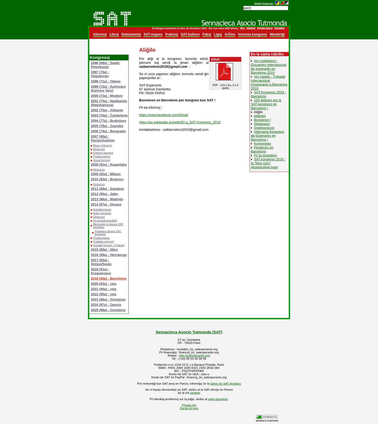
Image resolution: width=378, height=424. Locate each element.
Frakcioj (171, 34)
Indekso (250, 28)
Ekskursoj (99, 149)
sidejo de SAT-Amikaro (225, 383)
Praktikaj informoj (103, 241)
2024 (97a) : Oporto (106, 305)
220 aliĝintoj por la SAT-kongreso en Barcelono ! (266, 104)
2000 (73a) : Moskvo (107, 96)
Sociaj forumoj (101, 160)
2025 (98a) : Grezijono (108, 310)
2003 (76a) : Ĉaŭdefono (109, 115)
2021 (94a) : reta (103, 289)
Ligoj (218, 34)
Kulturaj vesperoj (103, 152)
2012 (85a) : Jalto (104, 194)
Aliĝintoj (260, 116)
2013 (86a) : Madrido (107, 199)
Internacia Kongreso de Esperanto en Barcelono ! (267, 136)
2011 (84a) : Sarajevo (107, 189)
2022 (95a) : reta (103, 294)
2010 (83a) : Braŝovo (107, 179)
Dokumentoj (131, 34)
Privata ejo (189, 405)
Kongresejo (262, 143)
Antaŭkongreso (102, 209)
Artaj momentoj (102, 213)
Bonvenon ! (262, 120)
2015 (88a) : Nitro (104, 250)
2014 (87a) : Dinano (106, 204)
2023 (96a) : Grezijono (108, 299)
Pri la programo (265, 155)
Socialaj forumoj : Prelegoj (108, 245)
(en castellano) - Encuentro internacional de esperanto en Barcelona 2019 (268, 67)
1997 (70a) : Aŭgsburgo (100, 74)
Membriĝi (277, 34)
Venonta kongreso (252, 34)
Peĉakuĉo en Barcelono (262, 149)
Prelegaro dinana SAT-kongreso (108, 233)
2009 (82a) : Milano (106, 174)
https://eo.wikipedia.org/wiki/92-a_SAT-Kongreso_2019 (179, 122)
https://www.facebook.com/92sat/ (163, 115)
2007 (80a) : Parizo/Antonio (102, 138)
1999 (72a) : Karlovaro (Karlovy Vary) (108, 88)
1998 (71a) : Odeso (105, 81)
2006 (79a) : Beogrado (108, 131)
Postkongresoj (101, 156)
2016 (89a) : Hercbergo (109, 255)
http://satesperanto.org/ (194, 355)
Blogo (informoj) (102, 145)
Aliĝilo (258, 112)
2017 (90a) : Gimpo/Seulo (101, 262)
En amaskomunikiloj (105, 220)
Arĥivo (230, 34)
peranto (195, 392)
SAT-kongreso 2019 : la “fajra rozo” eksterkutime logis (268, 163)
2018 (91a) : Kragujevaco (101, 271)
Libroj (114, 34)
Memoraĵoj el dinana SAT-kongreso (108, 226)
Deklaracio (262, 124)
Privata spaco (264, 28)
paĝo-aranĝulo (218, 399)
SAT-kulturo (190, 34)
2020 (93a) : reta (103, 284)
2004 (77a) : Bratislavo (108, 121)
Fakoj (206, 34)
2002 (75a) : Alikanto (107, 110)
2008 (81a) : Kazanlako (109, 164)
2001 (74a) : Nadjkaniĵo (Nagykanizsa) (109, 103)
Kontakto (279, 28)
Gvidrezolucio (264, 128)
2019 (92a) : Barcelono (109, 278)
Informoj (100, 34)
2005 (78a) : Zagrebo (107, 126)
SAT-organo (153, 34)
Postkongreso (101, 238)
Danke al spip (189, 408)
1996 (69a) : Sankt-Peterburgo (105, 65)
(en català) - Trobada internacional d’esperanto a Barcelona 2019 (269, 82)
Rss (242, 28)
